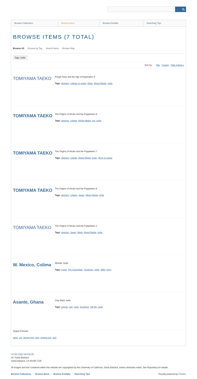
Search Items (52, 48)
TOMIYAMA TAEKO (32, 78)
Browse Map (68, 48)
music (64, 269)
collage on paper (78, 83)
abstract (65, 83)
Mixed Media (100, 83)
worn (109, 269)
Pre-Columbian (75, 269)
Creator (165, 65)
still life (93, 307)
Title (158, 65)
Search (183, 9)
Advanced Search (178, 9)
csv (20, 337)
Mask (90, 83)
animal (64, 307)
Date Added (176, 65)
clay (71, 307)
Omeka (182, 374)
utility (103, 269)
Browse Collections (23, 23)
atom (15, 337)
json (37, 337)
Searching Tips (154, 23)
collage (73, 120)
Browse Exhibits (110, 23)
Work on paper (105, 158)
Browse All (18, 48)
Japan (81, 195)
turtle (110, 83)
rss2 (54, 337)
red (93, 120)
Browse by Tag (35, 48)
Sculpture (88, 269)
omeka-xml (45, 337)
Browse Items (68, 23)
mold (76, 307)
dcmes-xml (28, 337)
